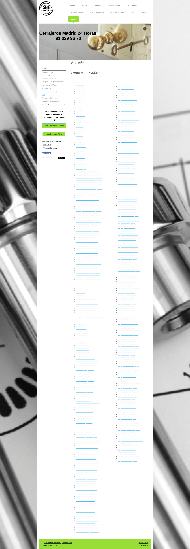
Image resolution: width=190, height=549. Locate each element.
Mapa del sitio (67, 543)
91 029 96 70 (46, 88)
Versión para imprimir (51, 543)
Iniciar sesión (143, 543)
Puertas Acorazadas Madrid (54, 126)
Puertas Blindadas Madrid (53, 134)
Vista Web (144, 545)
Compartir (46, 153)
